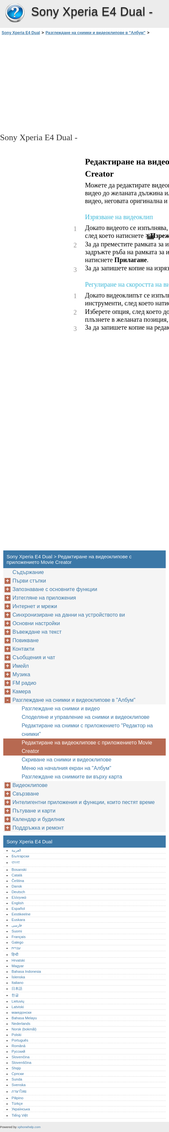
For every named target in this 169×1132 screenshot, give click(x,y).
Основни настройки (36, 623)
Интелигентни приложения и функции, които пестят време (83, 802)
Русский (18, 1051)
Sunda (16, 1079)
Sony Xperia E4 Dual (15, 13)
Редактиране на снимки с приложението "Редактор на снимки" (87, 730)
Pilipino (17, 1098)
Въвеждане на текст (37, 632)
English (17, 903)
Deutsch (18, 892)
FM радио (24, 683)
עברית (16, 948)
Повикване (25, 640)
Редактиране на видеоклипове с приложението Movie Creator (87, 747)
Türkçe (17, 1103)
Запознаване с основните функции (54, 589)
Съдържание (28, 572)
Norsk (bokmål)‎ (23, 1029)
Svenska (18, 1085)
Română (18, 1046)
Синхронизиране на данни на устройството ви (68, 615)
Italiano (17, 983)
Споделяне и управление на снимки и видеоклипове (86, 717)
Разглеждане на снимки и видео (61, 708)
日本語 (16, 988)
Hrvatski (18, 960)
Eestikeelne (21, 914)
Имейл (20, 666)
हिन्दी (14, 954)
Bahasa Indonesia (26, 971)
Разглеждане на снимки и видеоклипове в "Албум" (95, 32)
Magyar (17, 966)
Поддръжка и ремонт (38, 828)
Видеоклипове (30, 785)
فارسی (16, 925)
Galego (17, 942)
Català (16, 875)
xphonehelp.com (28, 1127)
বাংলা (15, 862)
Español (18, 909)
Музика (21, 674)
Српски (17, 1074)
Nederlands (20, 1024)
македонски (21, 1012)
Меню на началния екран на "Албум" (66, 768)
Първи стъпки (29, 581)
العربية (16, 850)
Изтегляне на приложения (44, 598)
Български (20, 856)
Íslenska (18, 977)
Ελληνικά (18, 897)
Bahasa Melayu (24, 1018)
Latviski (17, 1007)
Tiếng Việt (19, 1115)
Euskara (18, 920)
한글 (15, 995)
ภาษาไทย (19, 1091)
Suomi (16, 931)
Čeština (17, 881)
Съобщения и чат (33, 657)
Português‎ (19, 1040)
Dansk (16, 886)
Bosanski (18, 870)
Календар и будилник (38, 819)
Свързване (25, 793)
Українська (20, 1109)
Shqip (16, 1068)
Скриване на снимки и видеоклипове (66, 759)
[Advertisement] (58, 83)
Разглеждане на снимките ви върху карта (72, 776)
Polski (16, 1035)
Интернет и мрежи (34, 606)
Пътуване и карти (33, 811)
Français (18, 937)
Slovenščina (21, 1063)
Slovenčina (20, 1057)
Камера (21, 691)
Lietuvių (17, 1001)
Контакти (23, 649)
